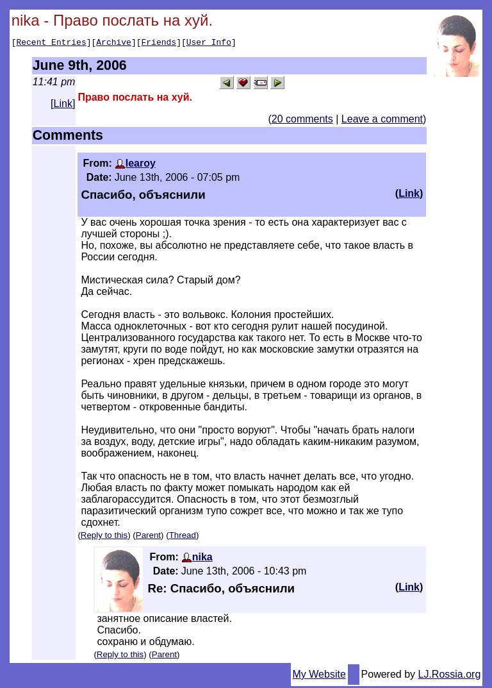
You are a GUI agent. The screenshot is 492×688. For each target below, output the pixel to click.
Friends (159, 43)
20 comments (302, 120)
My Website (319, 676)
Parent (148, 537)
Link (63, 105)
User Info (208, 43)
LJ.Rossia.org (449, 676)
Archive (113, 43)
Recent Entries (51, 43)
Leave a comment (382, 120)
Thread (182, 537)
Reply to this (104, 537)
